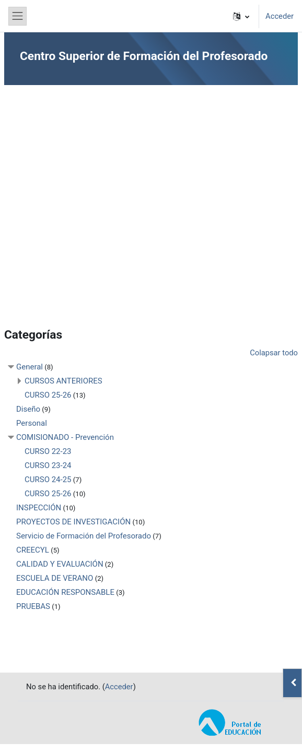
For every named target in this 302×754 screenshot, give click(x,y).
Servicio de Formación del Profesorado (83, 536)
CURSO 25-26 (48, 395)
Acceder (279, 16)
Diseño (28, 409)
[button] (241, 16)
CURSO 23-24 (48, 465)
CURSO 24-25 (48, 479)
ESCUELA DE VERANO (54, 578)
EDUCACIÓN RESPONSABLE (65, 592)
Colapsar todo (274, 352)
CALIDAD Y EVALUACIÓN (59, 564)
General (29, 367)
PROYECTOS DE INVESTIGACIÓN (73, 521)
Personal (31, 423)
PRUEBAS (33, 606)
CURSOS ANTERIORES (63, 381)
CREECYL (32, 550)
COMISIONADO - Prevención (65, 437)
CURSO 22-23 (48, 451)
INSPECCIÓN (38, 507)
